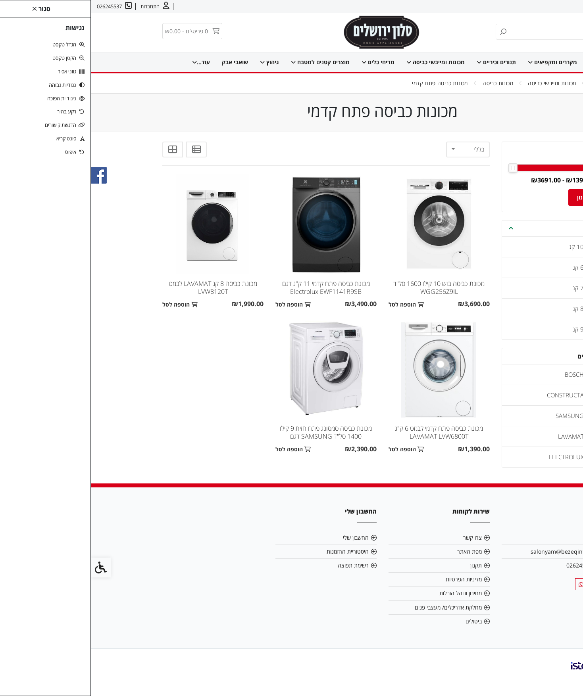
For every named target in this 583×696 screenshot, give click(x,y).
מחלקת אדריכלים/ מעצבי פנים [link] (357, 607)
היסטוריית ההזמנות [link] (257, 551)
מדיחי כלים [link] (283, 62)
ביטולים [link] (383, 621)
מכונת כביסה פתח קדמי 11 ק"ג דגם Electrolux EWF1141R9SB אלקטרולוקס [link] (235, 291)
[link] (565, 678)
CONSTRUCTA (474, 395)
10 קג (485, 247)
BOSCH (483, 374)
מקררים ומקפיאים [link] (458, 62)
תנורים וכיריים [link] (402, 62)
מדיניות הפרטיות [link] (373, 579)
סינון (491, 197)
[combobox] (377, 149)
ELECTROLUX (475, 457)
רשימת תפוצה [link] (262, 565)
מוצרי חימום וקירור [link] (159, 62)
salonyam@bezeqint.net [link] (472, 551)
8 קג (487, 309)
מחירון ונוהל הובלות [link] (369, 593)
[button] (420, 228)
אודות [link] (552, 6)
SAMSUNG (479, 416)
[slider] (500, 168)
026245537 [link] (489, 565)
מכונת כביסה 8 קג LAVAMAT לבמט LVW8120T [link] (122, 287)
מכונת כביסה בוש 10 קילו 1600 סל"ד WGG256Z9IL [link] (348, 287)
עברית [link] (506, 6)
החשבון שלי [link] (265, 537)
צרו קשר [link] (529, 6)
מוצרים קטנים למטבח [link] (226, 62)
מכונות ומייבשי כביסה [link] (341, 62)
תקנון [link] (385, 565)
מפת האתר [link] (378, 551)
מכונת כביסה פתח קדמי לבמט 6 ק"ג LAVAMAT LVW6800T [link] (348, 432)
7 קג (487, 288)
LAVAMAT (480, 436)
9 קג (487, 329)
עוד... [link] (113, 62)
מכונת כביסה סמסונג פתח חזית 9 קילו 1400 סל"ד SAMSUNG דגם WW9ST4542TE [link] (235, 436)
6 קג (487, 267)
